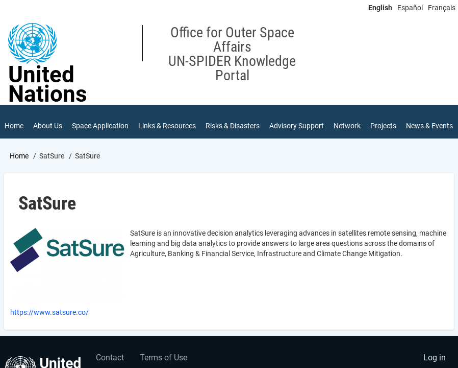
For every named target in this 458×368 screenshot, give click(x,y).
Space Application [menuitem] (100, 126)
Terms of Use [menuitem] (163, 357)
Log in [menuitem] (434, 357)
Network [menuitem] (347, 126)
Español (410, 8)
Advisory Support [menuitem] (296, 126)
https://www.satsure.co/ (49, 312)
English (380, 8)
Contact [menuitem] (110, 357)
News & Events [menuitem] (429, 126)
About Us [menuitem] (47, 126)
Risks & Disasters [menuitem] (233, 126)
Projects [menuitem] (383, 126)
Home (19, 156)
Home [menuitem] (14, 126)
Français (441, 8)
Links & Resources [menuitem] (167, 126)
